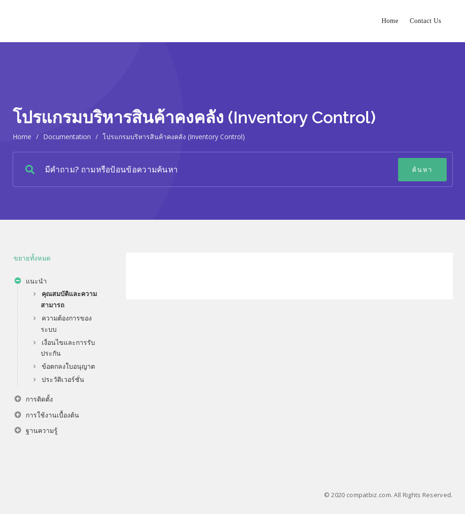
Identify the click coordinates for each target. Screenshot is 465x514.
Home (390, 20)
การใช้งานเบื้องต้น (47, 416)
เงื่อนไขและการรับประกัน (68, 348)
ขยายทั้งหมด (32, 257)
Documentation (67, 136)
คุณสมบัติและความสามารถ (69, 299)
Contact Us (426, 20)
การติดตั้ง (34, 400)
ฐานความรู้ (36, 431)
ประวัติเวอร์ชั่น (63, 379)
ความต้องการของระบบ (66, 323)
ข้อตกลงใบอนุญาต (68, 366)
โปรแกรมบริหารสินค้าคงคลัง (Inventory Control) (174, 136)
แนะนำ (31, 282)
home (22, 136)
